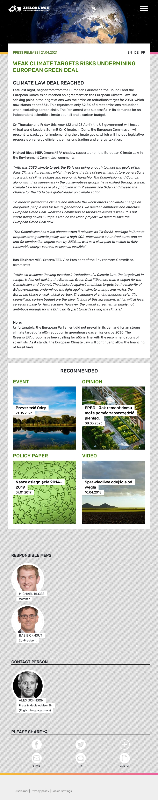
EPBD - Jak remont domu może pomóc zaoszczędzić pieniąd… (109, 413)
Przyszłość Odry (31, 407)
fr (143, 52)
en (130, 52)
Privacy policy (40, 791)
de (136, 52)
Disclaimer (21, 791)
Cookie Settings (61, 791)
